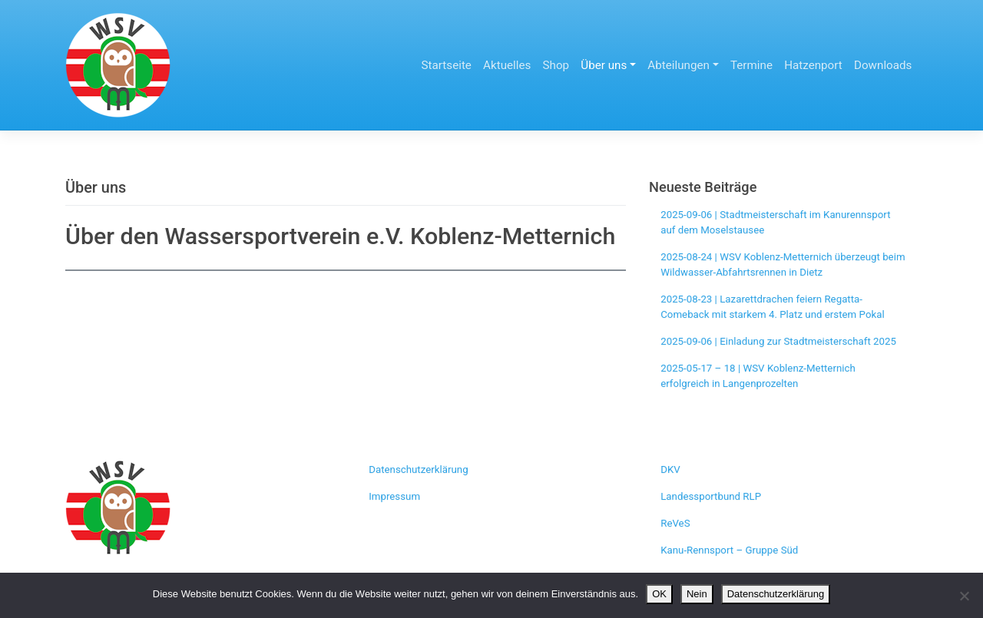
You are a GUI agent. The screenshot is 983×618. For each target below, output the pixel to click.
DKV (670, 469)
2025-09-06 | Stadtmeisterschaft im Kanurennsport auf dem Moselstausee (775, 222)
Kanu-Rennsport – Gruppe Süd (729, 550)
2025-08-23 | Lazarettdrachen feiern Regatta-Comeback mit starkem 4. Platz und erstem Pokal (772, 306)
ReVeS (675, 523)
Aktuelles (507, 65)
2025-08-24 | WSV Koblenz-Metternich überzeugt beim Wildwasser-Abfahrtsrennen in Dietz (782, 264)
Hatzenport (813, 65)
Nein (697, 594)
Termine (751, 65)
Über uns (604, 65)
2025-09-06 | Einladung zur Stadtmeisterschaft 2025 (778, 341)
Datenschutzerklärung (418, 469)
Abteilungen (678, 65)
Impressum (394, 496)
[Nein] (963, 595)
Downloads (883, 65)
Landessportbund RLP (710, 496)
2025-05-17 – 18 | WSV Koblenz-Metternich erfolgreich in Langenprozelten (758, 375)
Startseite (447, 65)
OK (659, 594)
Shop (556, 65)
